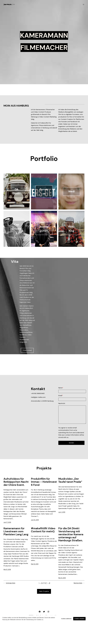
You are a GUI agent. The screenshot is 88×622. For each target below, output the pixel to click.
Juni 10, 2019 (35, 520)
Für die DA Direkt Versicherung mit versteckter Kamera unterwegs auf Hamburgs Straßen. (70, 534)
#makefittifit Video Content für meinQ (43, 530)
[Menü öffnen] (83, 5)
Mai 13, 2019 (62, 578)
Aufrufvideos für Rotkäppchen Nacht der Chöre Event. (16, 481)
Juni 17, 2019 (7, 522)
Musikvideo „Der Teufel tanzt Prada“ (70, 480)
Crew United (27, 350)
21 (49, 583)
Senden (71, 443)
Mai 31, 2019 (7, 569)
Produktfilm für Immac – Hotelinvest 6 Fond (44, 481)
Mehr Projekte (44, 591)
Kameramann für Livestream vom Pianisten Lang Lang (16, 531)
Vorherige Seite (9, 583)
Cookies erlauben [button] (79, 618)
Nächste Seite (79, 583)
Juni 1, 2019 (61, 512)
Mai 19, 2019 (34, 564)
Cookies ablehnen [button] (66, 618)
